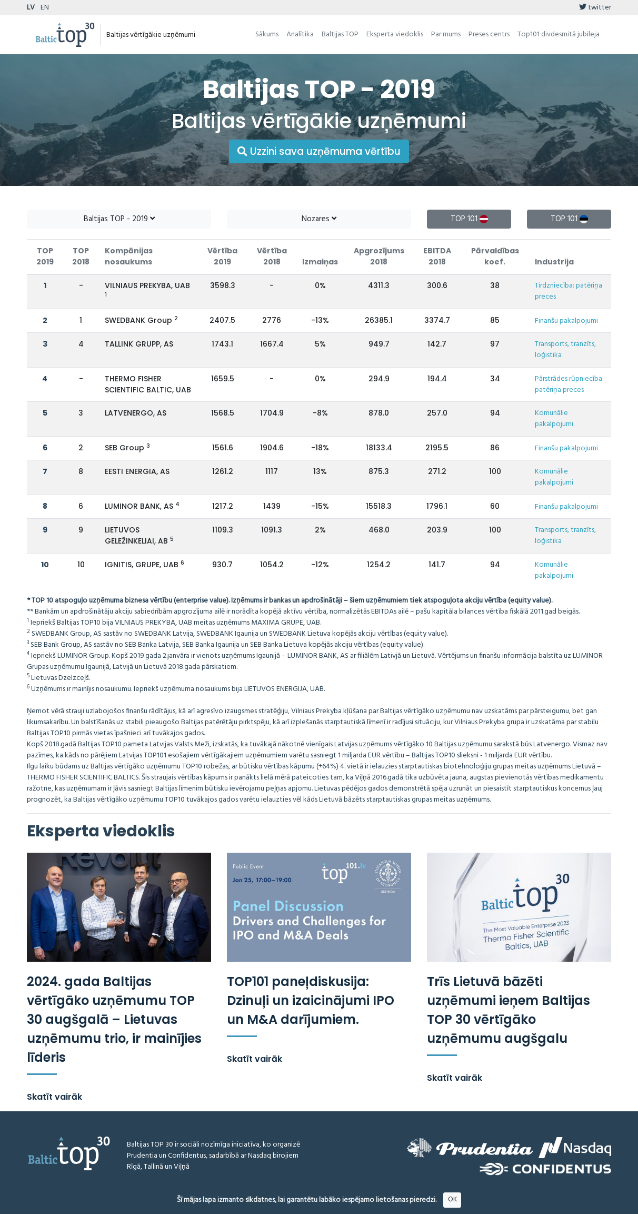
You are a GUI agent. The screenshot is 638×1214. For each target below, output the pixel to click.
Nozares (319, 219)
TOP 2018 (80, 256)
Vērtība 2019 (222, 256)
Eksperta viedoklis (394, 34)
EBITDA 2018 (437, 256)
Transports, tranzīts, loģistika (565, 350)
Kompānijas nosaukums (129, 256)
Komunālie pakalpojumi (554, 419)
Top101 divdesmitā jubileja (558, 34)
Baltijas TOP (340, 34)
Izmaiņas (320, 261)
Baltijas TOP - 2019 (119, 219)
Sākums (266, 34)
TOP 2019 (45, 256)
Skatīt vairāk (54, 1097)
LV (31, 7)
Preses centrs (489, 34)
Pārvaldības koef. (495, 256)
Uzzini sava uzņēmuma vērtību (319, 151)
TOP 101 (469, 219)
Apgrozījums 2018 (379, 256)
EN (45, 7)
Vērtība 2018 (272, 256)
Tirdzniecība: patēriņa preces (568, 291)
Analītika (300, 34)
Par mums (446, 34)
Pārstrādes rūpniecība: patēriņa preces (569, 384)
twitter (595, 8)
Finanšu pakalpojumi (566, 321)
